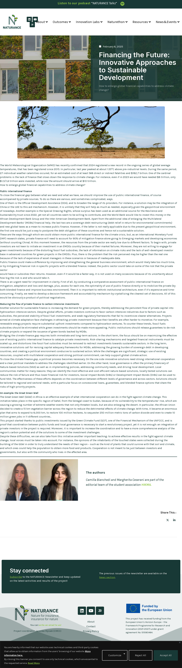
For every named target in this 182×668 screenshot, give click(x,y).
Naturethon (117, 22)
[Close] (180, 642)
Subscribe (16, 576)
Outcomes (62, 22)
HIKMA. (146, 485)
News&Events (168, 22)
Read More (34, 663)
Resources (142, 22)
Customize (114, 655)
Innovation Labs (89, 22)
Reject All (140, 655)
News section (107, 577)
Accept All (166, 655)
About (42, 22)
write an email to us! (50, 625)
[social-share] (168, 520)
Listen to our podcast (74, 3)
